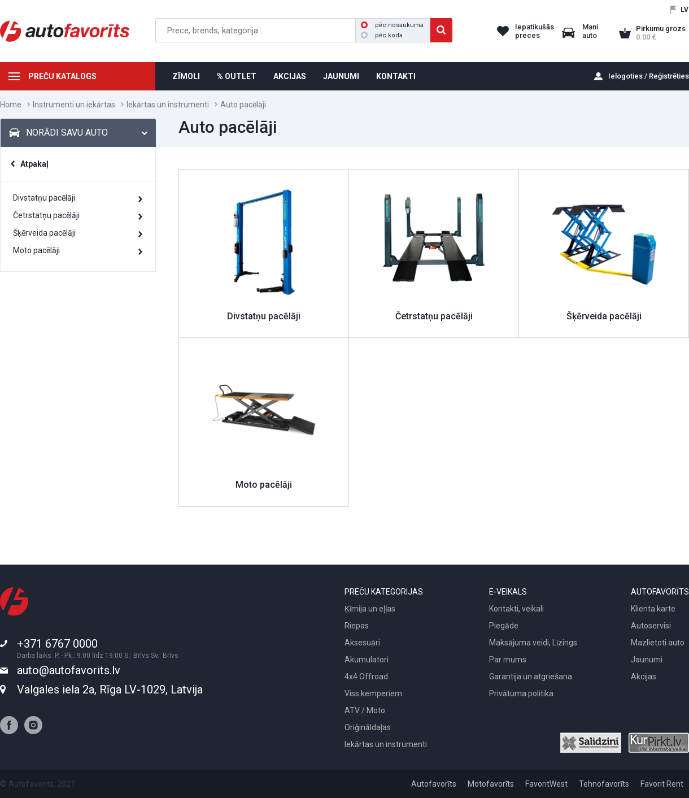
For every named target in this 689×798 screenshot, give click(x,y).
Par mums (507, 659)
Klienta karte (653, 608)
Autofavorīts (433, 783)
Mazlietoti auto (657, 642)
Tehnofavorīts (604, 783)
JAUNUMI (341, 76)
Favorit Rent (661, 783)
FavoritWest (546, 783)
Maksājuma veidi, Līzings (533, 642)
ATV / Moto (364, 710)
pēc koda (382, 35)
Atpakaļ (34, 163)
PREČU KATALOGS (62, 76)
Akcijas (643, 676)
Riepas (356, 625)
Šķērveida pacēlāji (44, 232)
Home (10, 104)
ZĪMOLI (186, 76)
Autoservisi (651, 625)
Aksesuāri (362, 642)
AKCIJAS (289, 76)
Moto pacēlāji (36, 250)
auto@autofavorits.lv (68, 670)
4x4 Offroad (366, 676)
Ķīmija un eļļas (369, 608)
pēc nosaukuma (392, 25)
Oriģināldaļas (367, 727)
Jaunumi (646, 659)
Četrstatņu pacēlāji (46, 215)
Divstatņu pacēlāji (44, 197)
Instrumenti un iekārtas (74, 104)
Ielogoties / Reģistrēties (648, 76)
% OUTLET (236, 76)
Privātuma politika (521, 693)
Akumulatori (366, 659)
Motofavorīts (491, 783)
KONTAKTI (396, 76)
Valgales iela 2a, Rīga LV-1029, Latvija (110, 689)
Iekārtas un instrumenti (168, 104)
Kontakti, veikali (516, 608)
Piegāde (503, 625)
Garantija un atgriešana (530, 676)
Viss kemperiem (373, 693)
